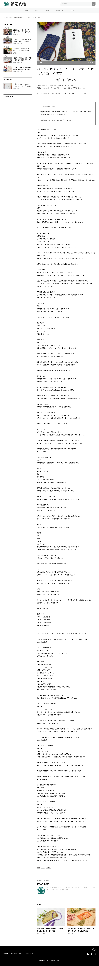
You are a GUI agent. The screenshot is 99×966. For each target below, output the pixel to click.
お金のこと (60, 10)
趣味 (72, 10)
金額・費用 (48, 867)
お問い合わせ (29, 954)
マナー (43, 867)
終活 (37, 10)
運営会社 (6, 954)
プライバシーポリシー (17, 954)
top (94, 950)
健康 (47, 10)
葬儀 (26, 10)
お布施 (38, 867)
